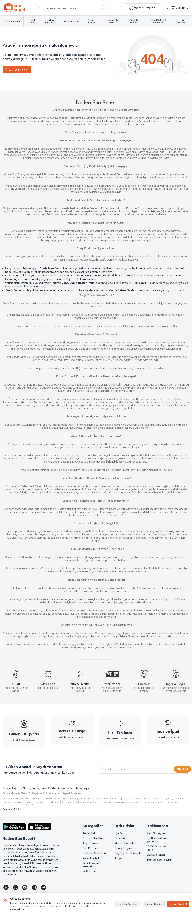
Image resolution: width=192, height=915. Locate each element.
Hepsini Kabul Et (178, 903)
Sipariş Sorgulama (125, 848)
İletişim (119, 858)
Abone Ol (182, 769)
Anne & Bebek (133, 21)
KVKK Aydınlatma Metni (157, 848)
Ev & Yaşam (181, 21)
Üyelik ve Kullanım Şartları (157, 840)
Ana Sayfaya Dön (17, 70)
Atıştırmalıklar (71, 21)
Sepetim (120, 838)
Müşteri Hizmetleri (126, 843)
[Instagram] (34, 887)
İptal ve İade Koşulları (159, 859)
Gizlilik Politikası (156, 854)
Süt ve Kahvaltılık (50, 21)
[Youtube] (24, 887)
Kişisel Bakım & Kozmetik (158, 21)
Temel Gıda (31, 21)
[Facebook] (6, 887)
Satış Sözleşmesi (156, 833)
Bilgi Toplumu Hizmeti (128, 853)
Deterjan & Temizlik (112, 21)
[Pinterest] (43, 887)
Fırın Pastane (90, 21)
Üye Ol (118, 833)
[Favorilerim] (166, 7)
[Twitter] (15, 887)
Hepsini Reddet (153, 903)
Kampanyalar (13, 21)
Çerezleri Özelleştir (128, 903)
